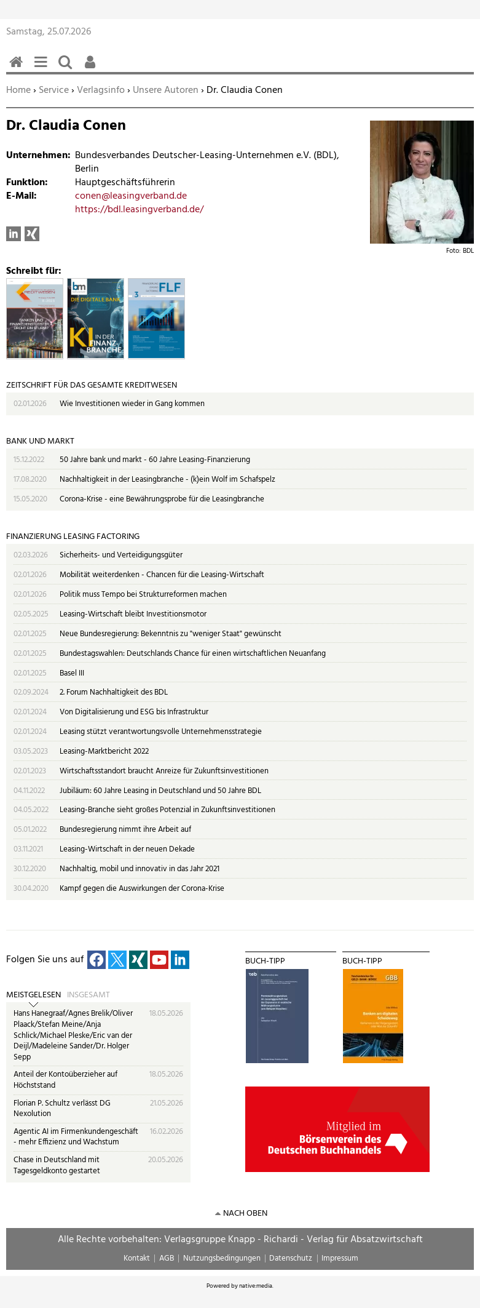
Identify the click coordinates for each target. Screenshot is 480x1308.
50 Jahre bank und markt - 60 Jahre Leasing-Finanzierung (155, 459)
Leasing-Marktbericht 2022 (104, 751)
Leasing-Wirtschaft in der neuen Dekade (127, 849)
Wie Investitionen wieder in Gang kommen (132, 403)
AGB (166, 1258)
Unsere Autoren (166, 90)
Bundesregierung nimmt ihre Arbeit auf (125, 829)
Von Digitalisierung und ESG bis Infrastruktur (134, 712)
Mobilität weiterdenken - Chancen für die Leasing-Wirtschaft (162, 574)
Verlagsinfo (101, 90)
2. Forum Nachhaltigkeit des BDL (114, 692)
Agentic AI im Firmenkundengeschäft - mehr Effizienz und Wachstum (76, 1137)
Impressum (339, 1258)
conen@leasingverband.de (131, 196)
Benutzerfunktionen (92, 68)
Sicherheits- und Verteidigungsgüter (121, 555)
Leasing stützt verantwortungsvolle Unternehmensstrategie (161, 731)
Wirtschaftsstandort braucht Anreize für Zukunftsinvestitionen (164, 771)
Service (54, 90)
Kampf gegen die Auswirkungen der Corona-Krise (142, 888)
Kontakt (137, 1258)
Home (18, 90)
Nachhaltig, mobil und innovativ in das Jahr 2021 (139, 869)
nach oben (245, 1213)
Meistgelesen (33, 995)
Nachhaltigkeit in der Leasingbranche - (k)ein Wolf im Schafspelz (167, 479)
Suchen (67, 68)
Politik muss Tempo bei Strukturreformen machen (143, 594)
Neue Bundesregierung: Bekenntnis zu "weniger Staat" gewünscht (170, 634)
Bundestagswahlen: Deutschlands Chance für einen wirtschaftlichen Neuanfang (193, 653)
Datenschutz (290, 1258)
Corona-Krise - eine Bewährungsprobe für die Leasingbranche (162, 499)
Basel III (72, 673)
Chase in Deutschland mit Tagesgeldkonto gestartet (57, 1166)
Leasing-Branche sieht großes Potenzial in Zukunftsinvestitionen (167, 810)
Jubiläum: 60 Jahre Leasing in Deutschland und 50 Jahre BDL (160, 790)
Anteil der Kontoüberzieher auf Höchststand (65, 1080)
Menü (43, 68)
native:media (255, 1286)
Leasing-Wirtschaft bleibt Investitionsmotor (133, 614)
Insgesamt (88, 995)
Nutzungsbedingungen (222, 1258)
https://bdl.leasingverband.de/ (139, 210)
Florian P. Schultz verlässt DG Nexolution (62, 1109)
